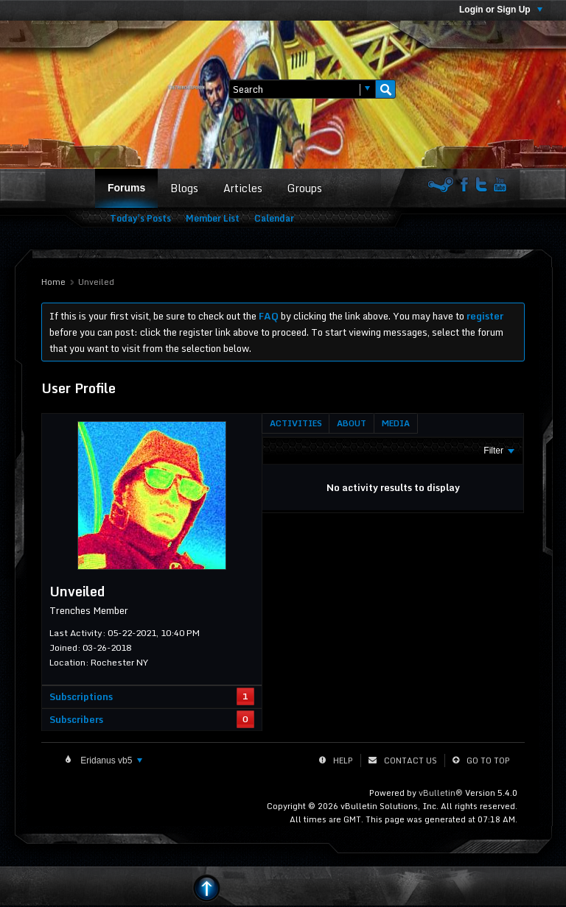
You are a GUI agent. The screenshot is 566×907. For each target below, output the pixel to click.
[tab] (296, 423)
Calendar (274, 218)
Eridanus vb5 (110, 760)
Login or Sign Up (500, 9)
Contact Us (410, 760)
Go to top (488, 760)
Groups (304, 188)
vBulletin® (441, 793)
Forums (126, 188)
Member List (213, 218)
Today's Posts (140, 218)
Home (53, 282)
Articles (242, 188)
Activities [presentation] (296, 423)
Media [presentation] (396, 423)
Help (343, 760)
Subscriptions (81, 696)
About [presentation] (351, 423)
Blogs (184, 188)
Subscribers (76, 719)
